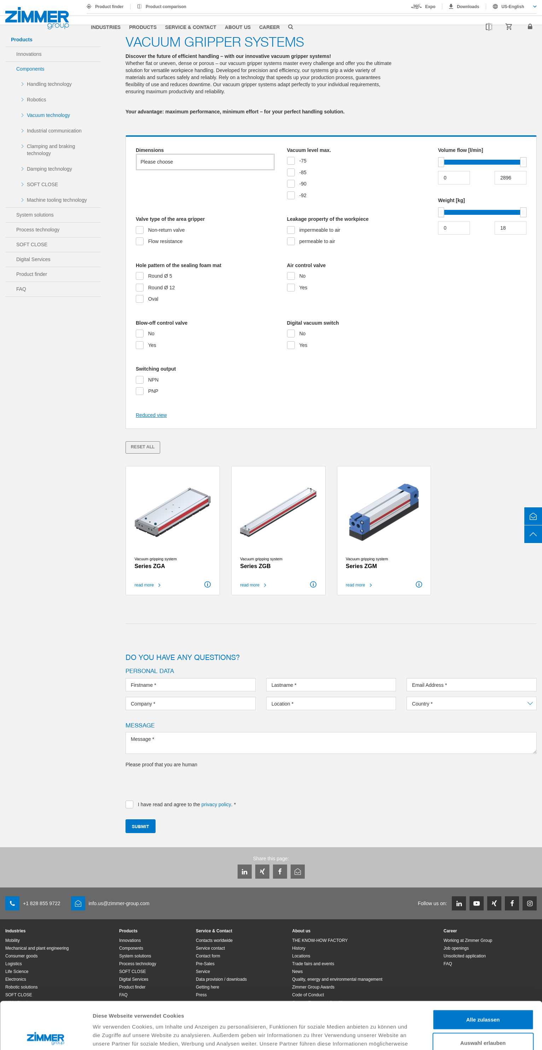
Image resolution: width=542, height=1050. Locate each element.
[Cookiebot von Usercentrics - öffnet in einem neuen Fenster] (46, 1036)
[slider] (441, 162)
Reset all (143, 446)
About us (238, 27)
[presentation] (179, 782)
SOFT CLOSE (42, 184)
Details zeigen (376, 1036)
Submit (140, 826)
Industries (106, 27)
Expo (430, 6)
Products (143, 27)
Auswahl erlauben (483, 995)
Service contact (210, 948)
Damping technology (49, 169)
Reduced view (151, 415)
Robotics (36, 99)
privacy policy (216, 804)
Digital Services (33, 259)
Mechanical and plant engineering (37, 948)
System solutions (35, 215)
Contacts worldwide (214, 940)
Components (30, 69)
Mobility (12, 940)
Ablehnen (483, 1018)
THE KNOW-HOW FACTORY (320, 940)
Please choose (157, 162)
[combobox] (511, 6)
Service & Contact (190, 27)
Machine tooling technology (57, 200)
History (298, 948)
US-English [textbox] (512, 6)
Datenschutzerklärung (141, 1013)
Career (269, 27)
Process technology (37, 229)
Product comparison (166, 6)
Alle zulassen (483, 972)
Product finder (109, 6)
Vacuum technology (48, 115)
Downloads (468, 6)
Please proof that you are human (161, 764)
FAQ (21, 289)
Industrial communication (54, 131)
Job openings (455, 948)
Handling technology (49, 84)
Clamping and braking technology (51, 149)
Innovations (29, 54)
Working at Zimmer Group (467, 940)
